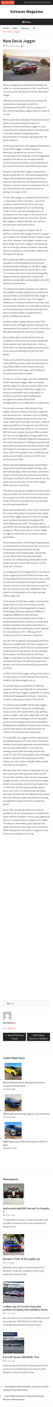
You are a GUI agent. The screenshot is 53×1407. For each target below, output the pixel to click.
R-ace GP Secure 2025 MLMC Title (21, 1357)
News (12, 1003)
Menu (26, 22)
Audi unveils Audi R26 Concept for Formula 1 (26, 1210)
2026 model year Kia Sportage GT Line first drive (26, 1113)
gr (24, 46)
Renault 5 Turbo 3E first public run (21, 1259)
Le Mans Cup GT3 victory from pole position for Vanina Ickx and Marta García (25, 1308)
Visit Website (9, 1028)
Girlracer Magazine (26, 11)
